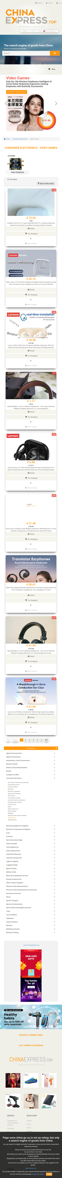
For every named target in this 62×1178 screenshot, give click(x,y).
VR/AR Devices (12, 820)
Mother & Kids (11, 872)
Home (7, 139)
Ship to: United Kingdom (47, 31)
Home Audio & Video (14, 798)
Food (8, 833)
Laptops (29, 1131)
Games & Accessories (14, 793)
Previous (15, 740)
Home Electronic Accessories (16, 800)
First (8, 740)
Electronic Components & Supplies (18, 829)
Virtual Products (12, 922)
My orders (10, 1128)
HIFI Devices (11, 796)
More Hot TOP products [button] (16, 92)
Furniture (9, 836)
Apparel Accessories (13, 757)
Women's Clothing (12, 932)
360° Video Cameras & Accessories (18, 782)
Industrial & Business (13, 854)
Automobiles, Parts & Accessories (18, 760)
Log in (58, 3)
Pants (29, 1124)
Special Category (12, 900)
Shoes (8, 897)
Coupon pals (11, 1135)
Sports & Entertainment (14, 904)
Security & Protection (13, 893)
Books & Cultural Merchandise (16, 767)
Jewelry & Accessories (14, 858)
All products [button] (31, 748)
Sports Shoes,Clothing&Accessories (18, 907)
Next (46, 740)
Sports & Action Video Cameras (17, 815)
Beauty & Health (12, 764)
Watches (9, 925)
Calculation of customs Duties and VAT (12, 1123)
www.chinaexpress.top (31, 945)
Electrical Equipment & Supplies (17, 826)
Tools (8, 911)
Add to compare (31, 243)
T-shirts (29, 1121)
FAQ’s (9, 1132)
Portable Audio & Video (15, 802)
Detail (31, 229)
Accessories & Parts (14, 784)
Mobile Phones (32, 1135)
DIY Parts (10, 789)
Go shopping (31, 234)
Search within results (46, 183)
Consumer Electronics (19, 139)
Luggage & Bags (12, 865)
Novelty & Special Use (13, 879)
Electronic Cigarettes (14, 791)
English (25, 31)
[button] (56, 103)
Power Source (12, 804)
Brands (8, 771)
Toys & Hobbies (11, 915)
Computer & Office (12, 775)
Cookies (29, 1150)
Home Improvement (13, 851)
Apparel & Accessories (14, 753)
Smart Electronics (13, 809)
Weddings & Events (13, 929)
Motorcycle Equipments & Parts (17, 875)
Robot (9, 807)
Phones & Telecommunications (17, 886)
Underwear (10, 918)
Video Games (12, 817)
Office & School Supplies (14, 883)
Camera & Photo (13, 787)
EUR (33, 31)
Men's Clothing (11, 868)
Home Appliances (12, 847)
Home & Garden (11, 843)
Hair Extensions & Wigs (14, 840)
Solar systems (12, 811)
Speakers (10, 813)
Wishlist (38, 3)
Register (49, 3)
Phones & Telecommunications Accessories (21, 890)
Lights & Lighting (12, 861)
